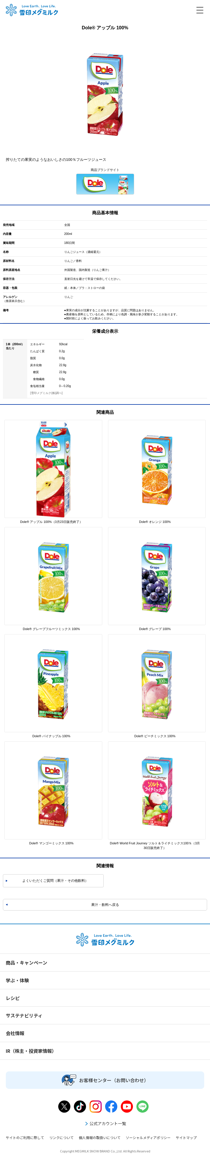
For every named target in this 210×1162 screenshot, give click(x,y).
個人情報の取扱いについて (99, 1137)
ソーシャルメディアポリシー (148, 1137)
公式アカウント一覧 (105, 1123)
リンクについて (61, 1137)
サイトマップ (186, 1137)
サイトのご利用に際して (25, 1137)
